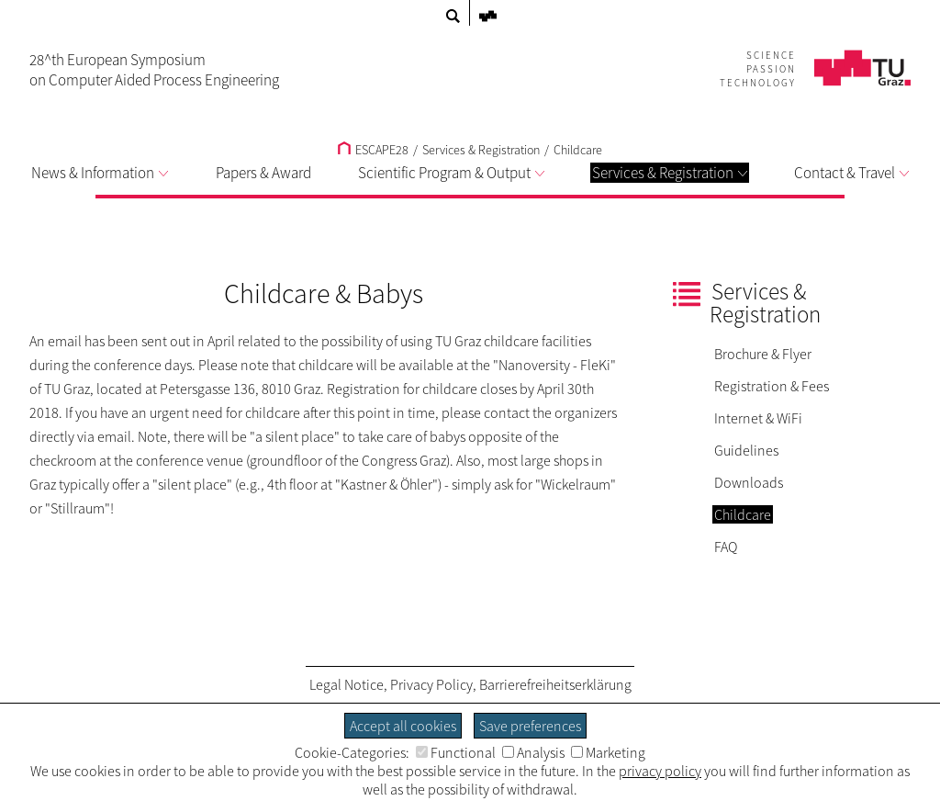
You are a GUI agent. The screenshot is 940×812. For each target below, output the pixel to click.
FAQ (725, 546)
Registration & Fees (771, 386)
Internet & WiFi (758, 418)
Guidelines (746, 450)
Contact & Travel (851, 173)
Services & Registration (669, 173)
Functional (456, 752)
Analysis (533, 752)
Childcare (578, 149)
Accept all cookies (403, 725)
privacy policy (660, 770)
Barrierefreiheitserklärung (555, 684)
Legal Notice (346, 684)
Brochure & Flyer (762, 353)
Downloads (748, 482)
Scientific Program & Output (451, 173)
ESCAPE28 (373, 149)
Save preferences (530, 725)
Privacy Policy (431, 684)
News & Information (99, 173)
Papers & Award (263, 173)
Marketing (608, 752)
